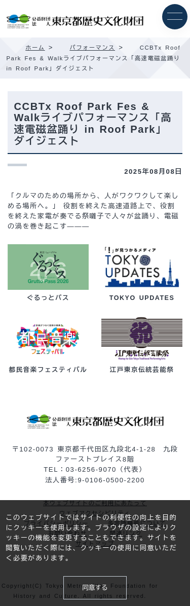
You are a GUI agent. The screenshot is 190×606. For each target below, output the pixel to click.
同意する (94, 587)
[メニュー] (174, 16)
